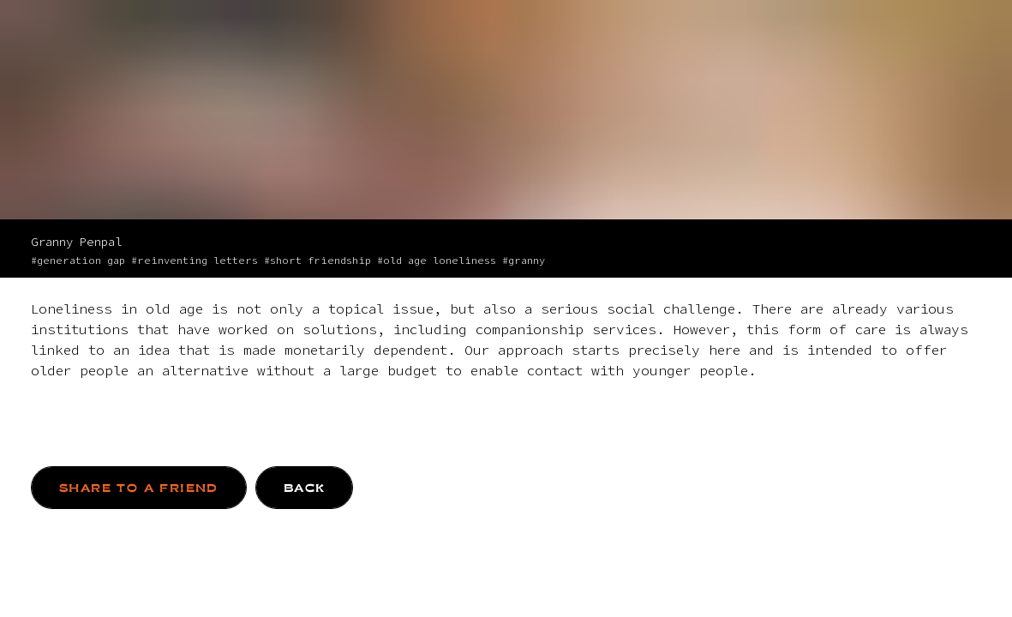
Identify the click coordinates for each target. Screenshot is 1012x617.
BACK (305, 488)
